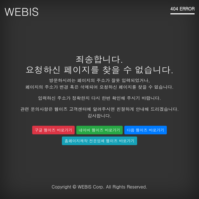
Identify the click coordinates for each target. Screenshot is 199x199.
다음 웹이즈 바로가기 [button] (145, 130)
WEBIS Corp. (91, 187)
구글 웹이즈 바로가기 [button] (53, 130)
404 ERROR (182, 9)
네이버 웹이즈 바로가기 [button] (99, 130)
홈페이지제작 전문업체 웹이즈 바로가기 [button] (99, 140)
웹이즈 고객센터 (70, 109)
